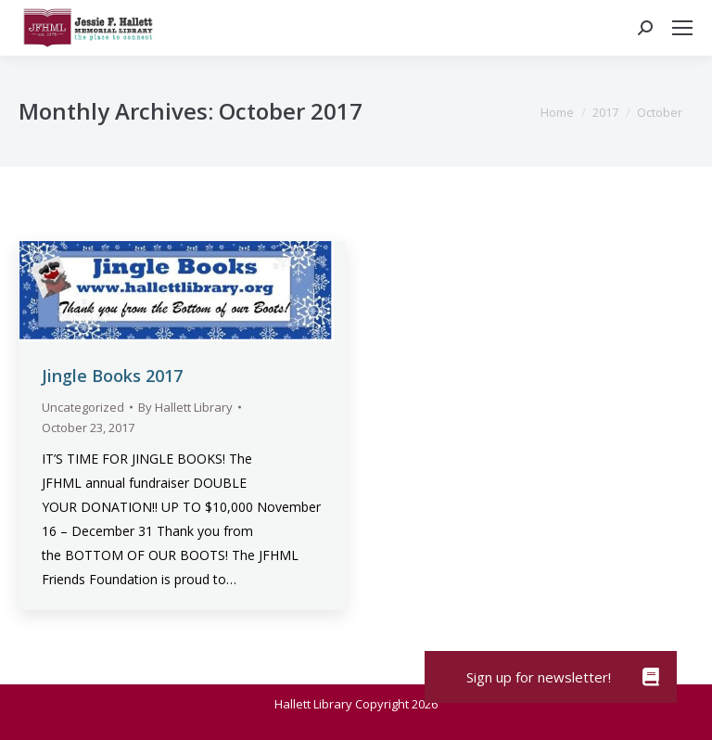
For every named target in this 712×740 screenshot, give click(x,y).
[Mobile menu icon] (682, 28)
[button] (651, 677)
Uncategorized (83, 407)
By (185, 407)
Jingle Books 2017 (112, 375)
